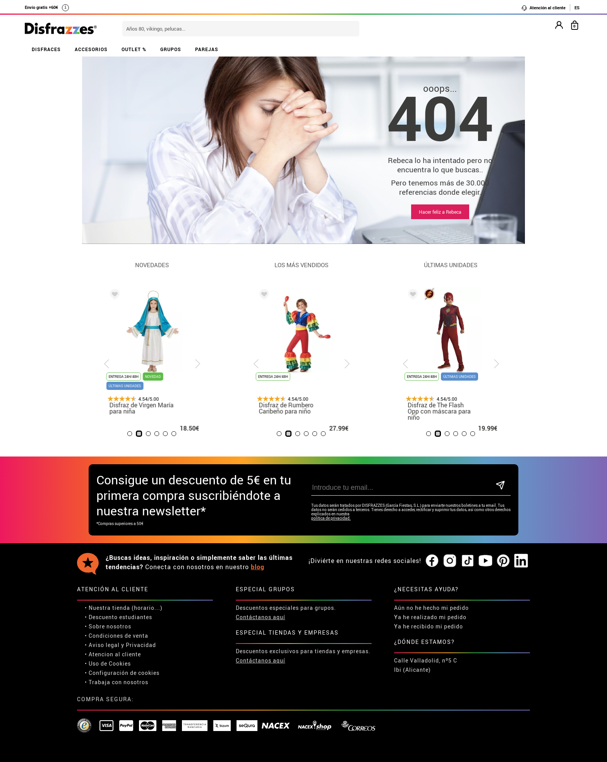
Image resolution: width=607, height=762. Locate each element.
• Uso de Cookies (108, 663)
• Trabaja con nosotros (116, 682)
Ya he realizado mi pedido (430, 617)
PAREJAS (206, 49)
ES (577, 7)
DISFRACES (46, 49)
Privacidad (141, 645)
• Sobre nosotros (108, 626)
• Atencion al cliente (113, 654)
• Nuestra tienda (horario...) (124, 607)
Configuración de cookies (124, 672)
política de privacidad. (331, 518)
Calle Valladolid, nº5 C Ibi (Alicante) (425, 665)
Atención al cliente (543, 8)
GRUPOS (170, 49)
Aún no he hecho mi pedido (431, 607)
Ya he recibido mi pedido (428, 626)
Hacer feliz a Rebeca (440, 212)
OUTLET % (134, 49)
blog (257, 567)
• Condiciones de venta (116, 635)
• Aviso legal (102, 645)
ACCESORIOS (91, 49)
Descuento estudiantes (120, 617)
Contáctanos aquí (260, 617)
